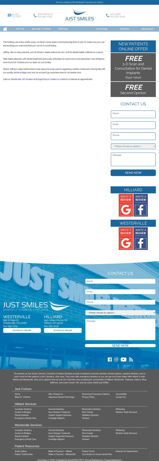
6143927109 (41, 78)
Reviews (124, 28)
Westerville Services (28, 423)
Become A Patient (41, 28)
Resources (148, 28)
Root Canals (87, 411)
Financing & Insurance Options (96, 393)
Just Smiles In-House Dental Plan (97, 453)
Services (63, 28)
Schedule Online (22, 329)
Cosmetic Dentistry (23, 408)
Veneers (85, 417)
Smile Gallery (21, 450)
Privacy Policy (88, 396)
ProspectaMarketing (113, 459)
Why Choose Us (55, 393)
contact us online (58, 78)
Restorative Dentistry (91, 408)
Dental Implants (22, 414)
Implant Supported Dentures (61, 435)
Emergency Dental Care (25, 417)
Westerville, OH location (22, 78)
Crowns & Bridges (23, 411)
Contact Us (121, 396)
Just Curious (23, 387)
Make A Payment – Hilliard (60, 450)
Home (5, 28)
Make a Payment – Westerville (62, 453)
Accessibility (121, 393)
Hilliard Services (25, 402)
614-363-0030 (51, 324)
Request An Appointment (127, 450)
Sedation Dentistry (90, 414)
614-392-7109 (10, 324)
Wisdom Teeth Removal (126, 411)
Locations (101, 28)
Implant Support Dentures (59, 414)
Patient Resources (27, 445)
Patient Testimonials (24, 453)
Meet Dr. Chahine (23, 396)
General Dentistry (56, 408)
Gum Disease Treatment (59, 411)
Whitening (120, 408)
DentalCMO (75, 459)
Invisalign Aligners (56, 417)
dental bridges (20, 71)
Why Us (20, 28)
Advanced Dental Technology (61, 396)
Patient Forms (88, 450)
